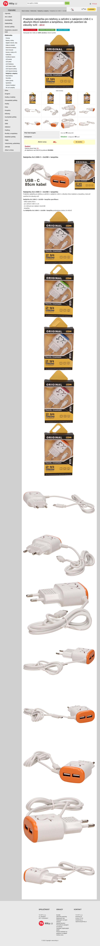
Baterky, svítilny (10, 40)
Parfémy (7, 130)
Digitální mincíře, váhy (11, 43)
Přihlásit (94, 4)
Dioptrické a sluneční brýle (11, 31)
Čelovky (8, 38)
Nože (6, 120)
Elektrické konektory (11, 47)
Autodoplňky (8, 20)
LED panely (9, 59)
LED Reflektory (10, 64)
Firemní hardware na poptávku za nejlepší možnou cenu (61, 933)
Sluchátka (8, 78)
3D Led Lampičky (10, 87)
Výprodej (11, 10)
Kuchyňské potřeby (11, 117)
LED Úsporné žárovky (11, 71)
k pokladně (91, 9)
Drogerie (7, 94)
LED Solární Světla (11, 66)
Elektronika (33, 11)
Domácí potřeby (10, 27)
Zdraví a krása (9, 150)
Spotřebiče (8, 83)
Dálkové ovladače (10, 45)
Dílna (6, 90)
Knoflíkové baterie (10, 57)
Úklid (6, 123)
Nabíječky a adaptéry (43, 11)
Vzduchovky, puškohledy (12, 143)
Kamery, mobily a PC (11, 52)
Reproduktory (9, 75)
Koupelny (8, 110)
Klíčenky (7, 113)
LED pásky (8, 61)
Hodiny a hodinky (10, 97)
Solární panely (9, 80)
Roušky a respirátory (11, 133)
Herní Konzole (9, 50)
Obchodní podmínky (61, 916)
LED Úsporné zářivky (11, 68)
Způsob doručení (60, 923)
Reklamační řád (60, 918)
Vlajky (6, 140)
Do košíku (79, 142)
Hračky (7, 103)
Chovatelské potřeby (11, 100)
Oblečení (7, 127)
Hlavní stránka (25, 11)
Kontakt (58, 915)
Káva (6, 107)
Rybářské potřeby (10, 137)
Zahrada (7, 147)
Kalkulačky (8, 54)
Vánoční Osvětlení (10, 85)
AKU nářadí (8, 17)
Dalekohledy (8, 23)
